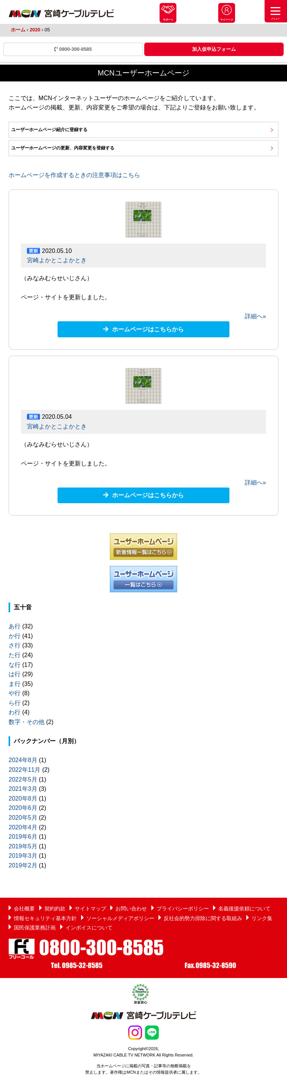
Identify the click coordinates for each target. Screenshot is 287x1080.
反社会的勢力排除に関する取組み (203, 918)
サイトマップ (90, 909)
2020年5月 (23, 817)
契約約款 (54, 909)
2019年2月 (23, 865)
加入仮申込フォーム (214, 49)
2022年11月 (24, 770)
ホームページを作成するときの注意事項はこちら (74, 175)
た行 (15, 655)
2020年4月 (23, 827)
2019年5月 (23, 846)
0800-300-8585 (73, 49)
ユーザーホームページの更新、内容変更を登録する (62, 148)
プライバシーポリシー (183, 909)
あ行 (15, 626)
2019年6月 (23, 836)
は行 (15, 674)
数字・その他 (26, 722)
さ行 (15, 645)
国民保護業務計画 (35, 928)
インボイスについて (88, 928)
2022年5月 (23, 779)
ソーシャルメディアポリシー (120, 918)
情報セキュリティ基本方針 (45, 918)
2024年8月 (23, 760)
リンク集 (261, 918)
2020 (35, 30)
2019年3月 (23, 855)
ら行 (15, 703)
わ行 (15, 712)
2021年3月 (23, 789)
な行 (15, 665)
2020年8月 (23, 798)
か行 (15, 636)
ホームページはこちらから (148, 329)
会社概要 (24, 909)
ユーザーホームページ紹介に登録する (49, 129)
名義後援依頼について (244, 909)
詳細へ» (255, 316)
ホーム (18, 30)
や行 (15, 693)
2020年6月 (23, 808)
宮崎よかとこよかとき (57, 260)
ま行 (15, 684)
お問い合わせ (131, 909)
